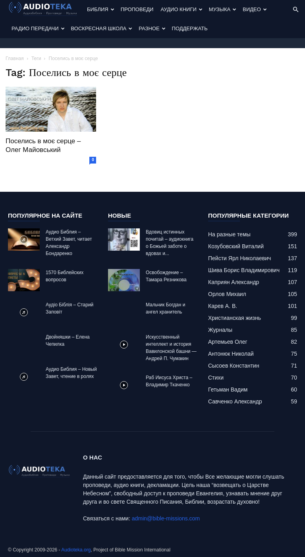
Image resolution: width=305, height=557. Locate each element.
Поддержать (190, 28)
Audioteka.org (76, 550)
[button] (295, 10)
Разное (152, 28)
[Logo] (45, 9)
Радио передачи (38, 28)
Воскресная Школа (102, 28)
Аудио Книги (181, 9)
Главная (15, 58)
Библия (100, 9)
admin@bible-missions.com (166, 518)
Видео (255, 9)
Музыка (222, 9)
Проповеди (137, 9)
